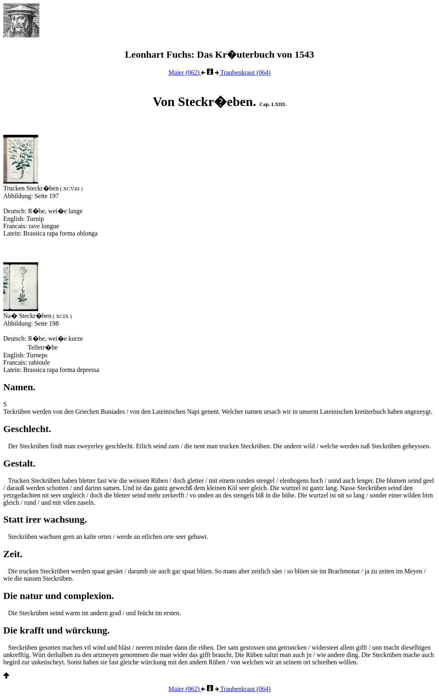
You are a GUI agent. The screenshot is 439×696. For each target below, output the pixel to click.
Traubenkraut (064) (243, 72)
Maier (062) (186, 72)
